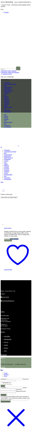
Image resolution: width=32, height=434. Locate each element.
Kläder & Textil (8, 90)
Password (26, 379)
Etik (5, 108)
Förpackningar (8, 87)
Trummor (6, 102)
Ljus (5, 95)
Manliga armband (7, 228)
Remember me (7, 382)
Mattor (6, 96)
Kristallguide (7, 111)
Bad (5, 85)
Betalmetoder (7, 339)
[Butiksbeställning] (9, 197)
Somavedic (7, 110)
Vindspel (6, 104)
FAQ (2, 9)
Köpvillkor (7, 336)
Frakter (6, 345)
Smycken (6, 101)
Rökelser (6, 98)
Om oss (6, 342)
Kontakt (3, 367)
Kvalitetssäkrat (8, 107)
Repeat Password (21, 391)
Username (4, 379)
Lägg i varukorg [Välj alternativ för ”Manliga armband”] (14, 239)
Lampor (6, 93)
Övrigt (6, 105)
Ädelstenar (7, 82)
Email (25, 387)
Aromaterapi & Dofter (10, 84)
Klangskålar (7, 92)
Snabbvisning (8, 240)
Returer (6, 348)
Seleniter (6, 99)
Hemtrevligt (7, 88)
